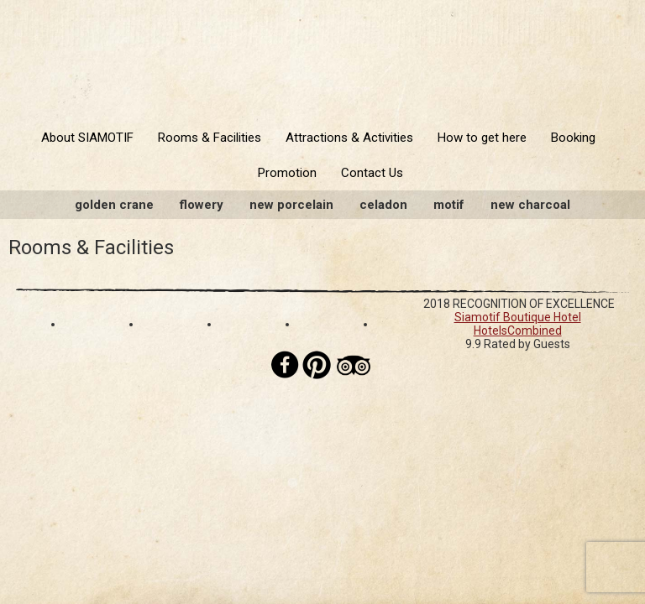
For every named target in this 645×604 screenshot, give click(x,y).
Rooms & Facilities (209, 137)
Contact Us (372, 172)
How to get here (482, 137)
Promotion (287, 172)
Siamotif (322, 57)
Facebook (285, 365)
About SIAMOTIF (87, 137)
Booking (573, 137)
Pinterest (316, 365)
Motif (448, 204)
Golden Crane (114, 204)
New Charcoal (530, 204)
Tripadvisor (353, 365)
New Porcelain (291, 204)
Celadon (383, 204)
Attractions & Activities (349, 137)
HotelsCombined (518, 330)
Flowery (201, 204)
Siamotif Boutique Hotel (517, 317)
